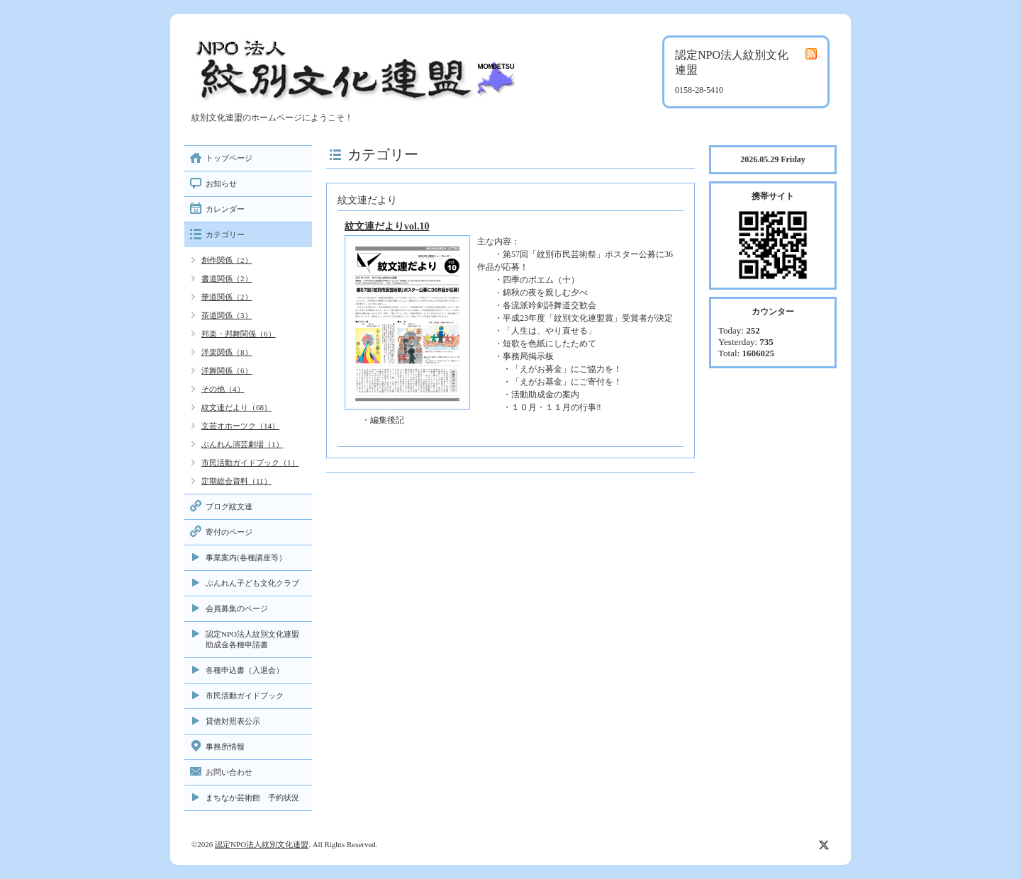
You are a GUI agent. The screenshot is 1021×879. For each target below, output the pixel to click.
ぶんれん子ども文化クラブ (252, 583)
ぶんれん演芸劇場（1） (242, 444)
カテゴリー (225, 234)
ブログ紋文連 (229, 506)
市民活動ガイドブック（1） (250, 462)
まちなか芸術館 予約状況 (252, 797)
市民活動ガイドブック (245, 695)
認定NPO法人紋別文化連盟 (261, 844)
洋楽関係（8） (226, 352)
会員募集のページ (237, 608)
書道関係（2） (226, 278)
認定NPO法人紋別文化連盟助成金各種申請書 (252, 639)
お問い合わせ (229, 772)
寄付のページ (229, 532)
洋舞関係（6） (226, 370)
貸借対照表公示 (233, 721)
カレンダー (225, 209)
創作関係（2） (226, 260)
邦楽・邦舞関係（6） (238, 333)
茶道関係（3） (226, 315)
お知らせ (221, 183)
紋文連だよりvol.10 (387, 226)
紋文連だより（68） (236, 407)
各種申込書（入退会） (245, 670)
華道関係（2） (226, 297)
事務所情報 (225, 746)
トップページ (229, 158)
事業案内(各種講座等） (246, 557)
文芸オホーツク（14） (240, 425)
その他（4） (223, 389)
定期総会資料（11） (236, 481)
